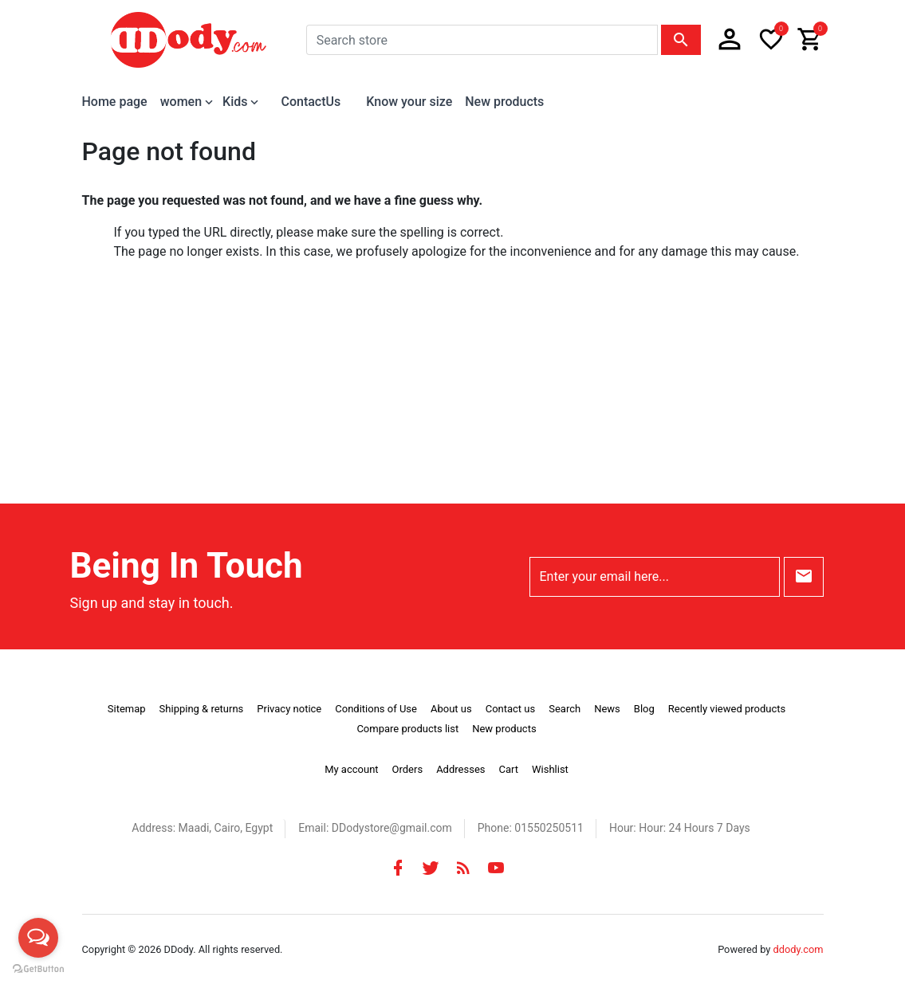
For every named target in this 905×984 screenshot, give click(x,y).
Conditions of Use (376, 709)
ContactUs (310, 101)
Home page (115, 101)
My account (351, 769)
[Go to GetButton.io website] (38, 968)
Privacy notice (289, 709)
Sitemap (127, 709)
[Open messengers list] (38, 938)
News (607, 709)
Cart (508, 769)
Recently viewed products (726, 709)
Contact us (511, 709)
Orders (407, 769)
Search (564, 709)
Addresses (460, 769)
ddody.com (798, 949)
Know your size (409, 101)
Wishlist (550, 769)
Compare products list (407, 729)
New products (504, 101)
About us (451, 709)
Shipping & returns (201, 709)
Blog (644, 709)
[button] (730, 40)
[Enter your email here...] (654, 577)
